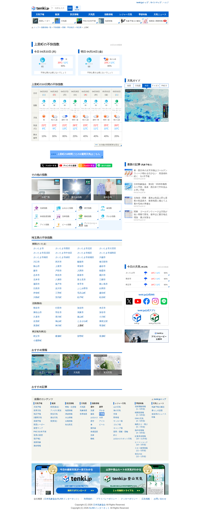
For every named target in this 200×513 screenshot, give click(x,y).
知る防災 (68, 424)
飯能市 (80, 262)
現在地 (77, 9)
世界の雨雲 (38, 435)
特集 (153, 417)
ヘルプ (166, 2)
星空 (92, 421)
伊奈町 (36, 293)
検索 (70, 8)
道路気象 (37, 442)
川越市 (102, 257)
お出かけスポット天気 (122, 439)
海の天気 (117, 410)
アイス (102, 421)
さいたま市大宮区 (107, 248)
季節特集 (143, 14)
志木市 (36, 275)
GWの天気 (142, 419)
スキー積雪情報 (142, 449)
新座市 (80, 275)
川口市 (36, 262)
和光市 (58, 275)
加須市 (80, 308)
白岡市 (102, 288)
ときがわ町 (82, 321)
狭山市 (36, 266)
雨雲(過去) (54, 407)
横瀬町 (58, 336)
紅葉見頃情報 (142, 437)
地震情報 (68, 410)
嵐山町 (80, 317)
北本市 (36, 279)
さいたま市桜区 (84, 253)
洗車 (92, 435)
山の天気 (117, 407)
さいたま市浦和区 (107, 253)
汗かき (102, 410)
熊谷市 (36, 308)
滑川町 (58, 317)
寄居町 (102, 325)
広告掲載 (146, 499)
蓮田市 (36, 284)
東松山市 (37, 312)
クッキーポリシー (129, 499)
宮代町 (58, 297)
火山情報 (68, 417)
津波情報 (68, 414)
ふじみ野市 (82, 288)
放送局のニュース (159, 414)
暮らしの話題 (157, 410)
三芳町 (58, 293)
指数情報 (108, 14)
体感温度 (94, 432)
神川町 (58, 325)
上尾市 (58, 266)
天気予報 (40, 14)
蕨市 (35, 271)
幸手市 (80, 284)
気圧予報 (37, 414)
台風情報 (68, 421)
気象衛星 (83, 410)
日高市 (36, 288)
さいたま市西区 (62, 248)
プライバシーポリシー (106, 499)
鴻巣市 (80, 312)
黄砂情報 (37, 446)
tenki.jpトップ (142, 2)
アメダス (155, 86)
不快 (102, 414)
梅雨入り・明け (142, 425)
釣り (115, 435)
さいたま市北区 (84, 248)
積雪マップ (38, 428)
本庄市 (102, 308)
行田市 (58, 308)
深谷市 (102, 312)
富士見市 (81, 279)
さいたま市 (38, 248)
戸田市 (58, 271)
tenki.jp (41, 9)
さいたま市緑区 (62, 257)
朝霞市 (102, 271)
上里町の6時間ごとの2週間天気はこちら (78, 154)
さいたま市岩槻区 (85, 257)
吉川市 (58, 288)
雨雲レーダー (39, 424)
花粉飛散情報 (142, 407)
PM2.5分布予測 (40, 432)
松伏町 (102, 297)
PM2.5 (164, 86)
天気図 (91, 14)
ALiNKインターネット (67, 499)
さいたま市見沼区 (41, 253)
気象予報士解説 (158, 407)
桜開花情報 (142, 413)
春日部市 (103, 262)
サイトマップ (155, 2)
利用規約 (88, 499)
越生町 (102, 293)
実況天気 (54, 414)
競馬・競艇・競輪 (120, 432)
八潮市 (58, 279)
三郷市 (102, 279)
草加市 (80, 266)
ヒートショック (142, 443)
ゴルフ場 (117, 424)
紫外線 (93, 428)
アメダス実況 (55, 410)
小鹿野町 (37, 340)
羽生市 (58, 312)
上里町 (80, 325)
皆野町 (80, 336)
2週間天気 (38, 417)
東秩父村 (103, 321)
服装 (92, 414)
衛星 (129, 86)
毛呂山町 (81, 293)
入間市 (80, 271)
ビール (102, 424)
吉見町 (36, 321)
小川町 (102, 317)
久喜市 (36, 317)
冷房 (101, 417)
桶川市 (102, 275)
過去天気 (54, 417)
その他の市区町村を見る (109, 145)
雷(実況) (53, 421)
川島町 (36, 297)
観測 (57, 14)
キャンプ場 (118, 428)
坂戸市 (58, 284)
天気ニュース (160, 14)
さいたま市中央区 (63, 253)
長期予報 (37, 421)
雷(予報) (37, 439)
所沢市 (58, 262)
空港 (115, 414)
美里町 (36, 325)
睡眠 (92, 439)
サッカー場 (118, 421)
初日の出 (142, 455)
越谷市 (102, 266)
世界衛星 (83, 414)
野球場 (116, 417)
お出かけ (94, 417)
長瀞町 (102, 336)
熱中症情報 (142, 431)
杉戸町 (80, 297)
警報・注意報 (70, 407)
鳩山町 (58, 321)
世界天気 (37, 410)
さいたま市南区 (40, 257)
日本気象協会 (50, 499)
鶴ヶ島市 (103, 284)
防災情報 (74, 14)
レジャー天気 (125, 14)
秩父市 (36, 336)
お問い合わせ (160, 499)
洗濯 (92, 410)
